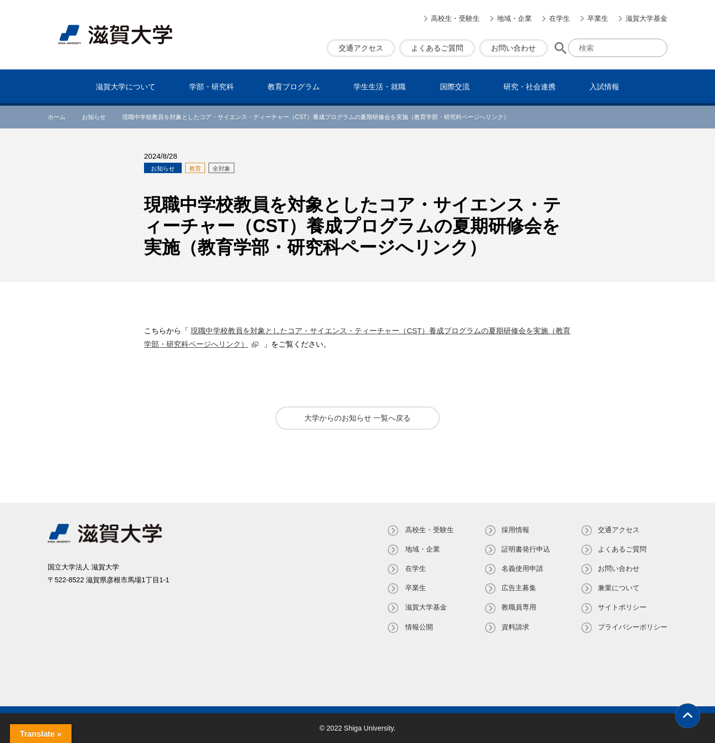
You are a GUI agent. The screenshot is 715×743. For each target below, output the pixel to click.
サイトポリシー (622, 607)
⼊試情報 (604, 86)
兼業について (619, 588)
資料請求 (514, 627)
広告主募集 (517, 588)
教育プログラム (294, 86)
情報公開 (417, 627)
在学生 (559, 18)
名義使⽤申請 (521, 568)
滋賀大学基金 (646, 18)
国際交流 (455, 86)
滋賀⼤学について (125, 86)
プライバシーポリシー (632, 627)
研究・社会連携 (529, 86)
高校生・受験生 (455, 18)
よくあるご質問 (437, 48)
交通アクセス (361, 48)
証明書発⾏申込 (524, 549)
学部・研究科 (211, 86)
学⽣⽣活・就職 (380, 86)
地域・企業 (514, 18)
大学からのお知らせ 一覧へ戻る (357, 418)
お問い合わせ (513, 48)
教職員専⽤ (517, 607)
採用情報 (514, 530)
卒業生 (597, 18)
